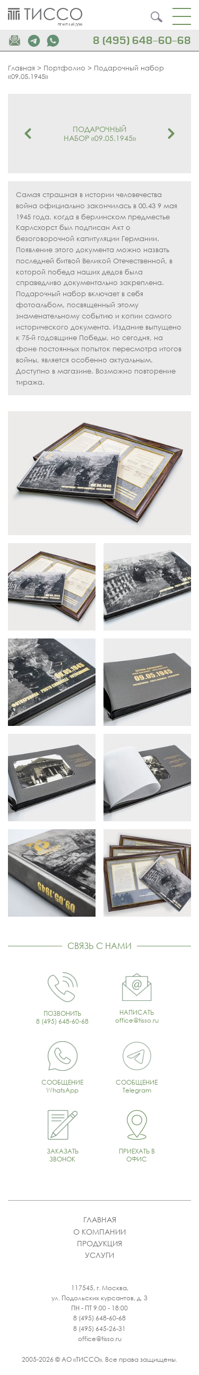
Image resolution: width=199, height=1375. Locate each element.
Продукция (99, 1243)
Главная (21, 68)
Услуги (99, 1254)
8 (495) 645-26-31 (99, 1329)
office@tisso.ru (100, 1339)
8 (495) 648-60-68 (142, 41)
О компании (99, 1231)
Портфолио (64, 68)
